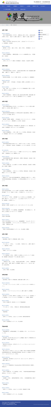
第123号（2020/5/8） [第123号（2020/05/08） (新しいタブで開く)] (6, 268)
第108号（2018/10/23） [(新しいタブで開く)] (7, 363)
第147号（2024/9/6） (6, 86)
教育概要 (15, 6)
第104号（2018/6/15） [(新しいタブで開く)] (6, 387)
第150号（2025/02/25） (7, 69)
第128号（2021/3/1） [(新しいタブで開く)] (6, 237)
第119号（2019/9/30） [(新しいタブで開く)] (6, 294)
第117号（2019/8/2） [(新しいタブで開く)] (6, 305)
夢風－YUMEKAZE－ (44, 34)
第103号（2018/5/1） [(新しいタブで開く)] (6, 392)
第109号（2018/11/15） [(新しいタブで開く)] (7, 357)
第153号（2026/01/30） (7, 46)
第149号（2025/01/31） (7, 75)
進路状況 (41, 37)
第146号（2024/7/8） (6, 93)
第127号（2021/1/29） (6, 242)
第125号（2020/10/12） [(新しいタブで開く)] (7, 253)
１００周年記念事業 (6, 9)
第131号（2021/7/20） (6, 214)
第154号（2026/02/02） (7, 39)
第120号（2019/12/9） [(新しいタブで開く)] (6, 289)
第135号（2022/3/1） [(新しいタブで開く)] (6, 189)
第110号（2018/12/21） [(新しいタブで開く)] (7, 349)
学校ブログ (16, 9)
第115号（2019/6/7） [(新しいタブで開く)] (6, 315)
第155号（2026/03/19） (7, 33)
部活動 (41, 39)
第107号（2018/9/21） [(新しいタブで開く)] (6, 369)
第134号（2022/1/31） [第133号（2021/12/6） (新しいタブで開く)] (6, 195)
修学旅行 (41, 32)
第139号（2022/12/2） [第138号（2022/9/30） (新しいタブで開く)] (6, 156)
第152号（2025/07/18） (7, 52)
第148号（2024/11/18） (7, 80)
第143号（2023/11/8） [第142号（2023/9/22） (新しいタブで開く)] (6, 117)
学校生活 (21, 6)
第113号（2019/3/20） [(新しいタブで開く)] (6, 329)
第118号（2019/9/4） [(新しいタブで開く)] (6, 300)
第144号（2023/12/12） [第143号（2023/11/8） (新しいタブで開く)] (7, 111)
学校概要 (8, 6)
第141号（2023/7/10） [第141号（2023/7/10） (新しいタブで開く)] (6, 130)
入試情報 (28, 6)
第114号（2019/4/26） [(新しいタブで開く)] (6, 319)
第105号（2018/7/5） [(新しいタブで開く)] (6, 382)
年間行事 (41, 30)
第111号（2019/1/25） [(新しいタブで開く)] (6, 342)
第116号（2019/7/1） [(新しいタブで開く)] (6, 310)
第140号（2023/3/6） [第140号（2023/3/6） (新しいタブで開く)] (6, 142)
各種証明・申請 (35, 6)
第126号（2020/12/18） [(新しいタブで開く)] (7, 248)
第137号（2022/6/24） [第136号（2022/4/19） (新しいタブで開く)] (6, 169)
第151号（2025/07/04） (7, 59)
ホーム (3, 6)
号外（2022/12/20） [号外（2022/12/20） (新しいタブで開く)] (6, 150)
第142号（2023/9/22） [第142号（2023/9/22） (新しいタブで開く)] (6, 124)
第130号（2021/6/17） (6, 219)
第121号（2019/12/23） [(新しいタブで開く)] (7, 282)
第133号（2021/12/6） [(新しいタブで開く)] (6, 203)
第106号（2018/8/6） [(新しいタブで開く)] (6, 376)
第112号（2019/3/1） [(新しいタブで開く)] (6, 336)
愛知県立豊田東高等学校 (13, 3)
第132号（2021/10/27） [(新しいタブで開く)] (7, 208)
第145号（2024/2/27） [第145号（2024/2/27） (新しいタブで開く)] (6, 104)
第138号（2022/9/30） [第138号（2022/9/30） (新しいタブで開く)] (6, 162)
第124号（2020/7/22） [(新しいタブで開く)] (6, 260)
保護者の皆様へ (23, 9)
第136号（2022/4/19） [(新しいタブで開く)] (6, 175)
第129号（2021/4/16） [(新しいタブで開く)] (6, 227)
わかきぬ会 (43, 6)
